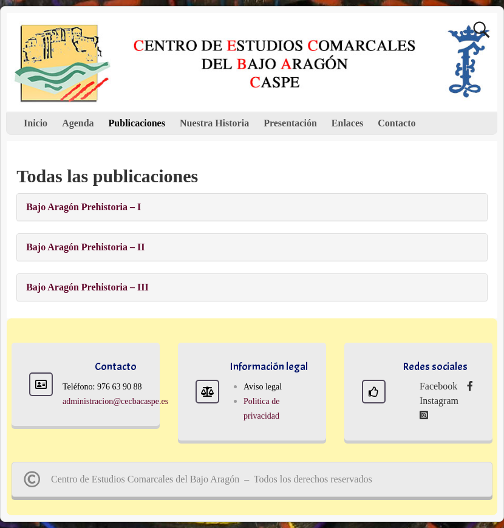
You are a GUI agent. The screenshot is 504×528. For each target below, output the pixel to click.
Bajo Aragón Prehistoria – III (87, 287)
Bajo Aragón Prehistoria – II (85, 247)
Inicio (35, 123)
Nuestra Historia (214, 123)
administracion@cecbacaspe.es (115, 401)
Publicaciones (137, 123)
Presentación (290, 123)
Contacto (396, 123)
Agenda (78, 123)
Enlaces (347, 123)
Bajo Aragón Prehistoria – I (83, 207)
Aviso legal (262, 386)
